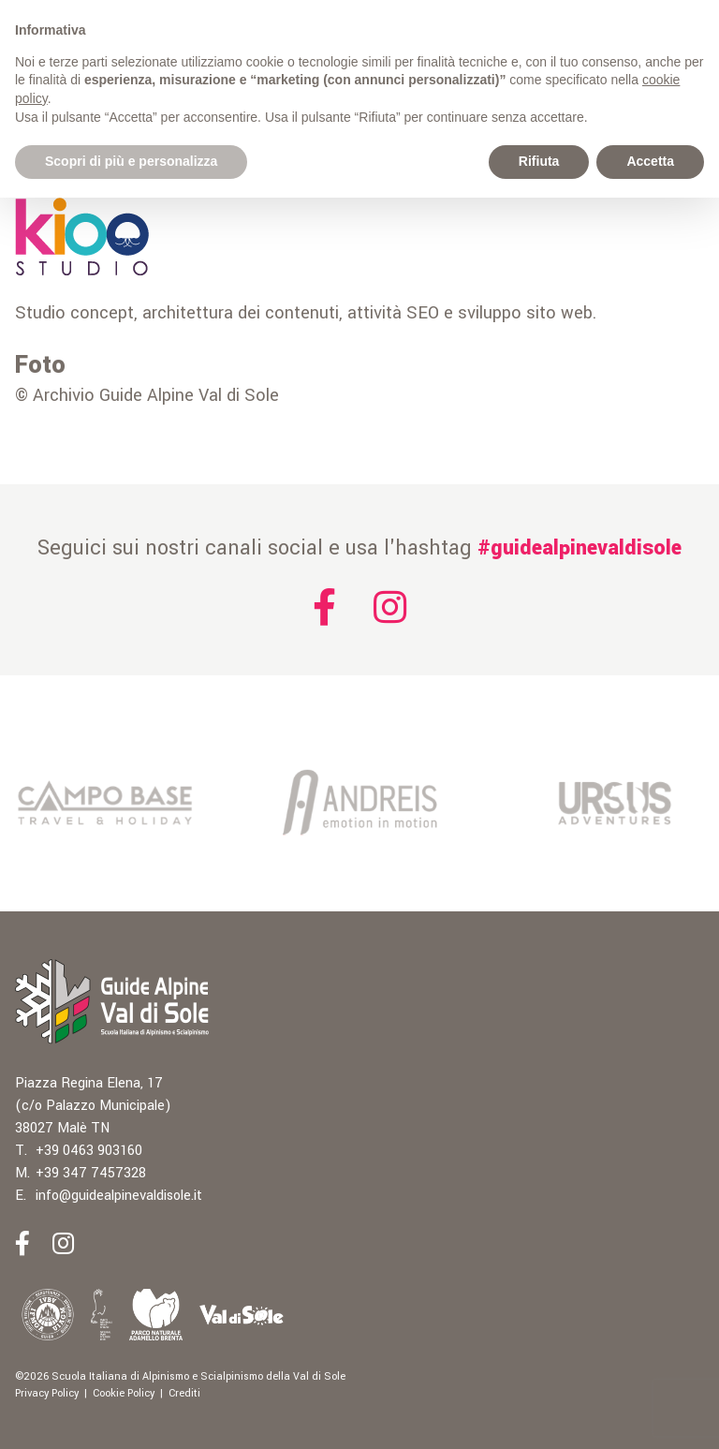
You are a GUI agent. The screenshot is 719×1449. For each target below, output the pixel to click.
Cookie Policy (123, 1393)
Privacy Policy (47, 1393)
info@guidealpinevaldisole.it (119, 1195)
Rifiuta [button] (539, 161)
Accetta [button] (650, 161)
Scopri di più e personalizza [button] (131, 161)
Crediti (184, 1393)
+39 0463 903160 (89, 1151)
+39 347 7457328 (91, 1173)
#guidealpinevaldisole (579, 548)
